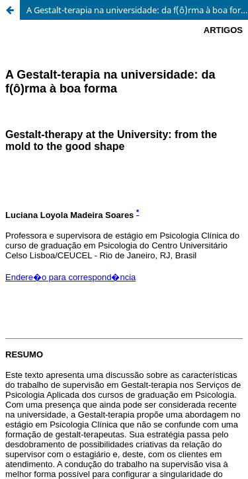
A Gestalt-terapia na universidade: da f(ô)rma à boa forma (137, 10)
